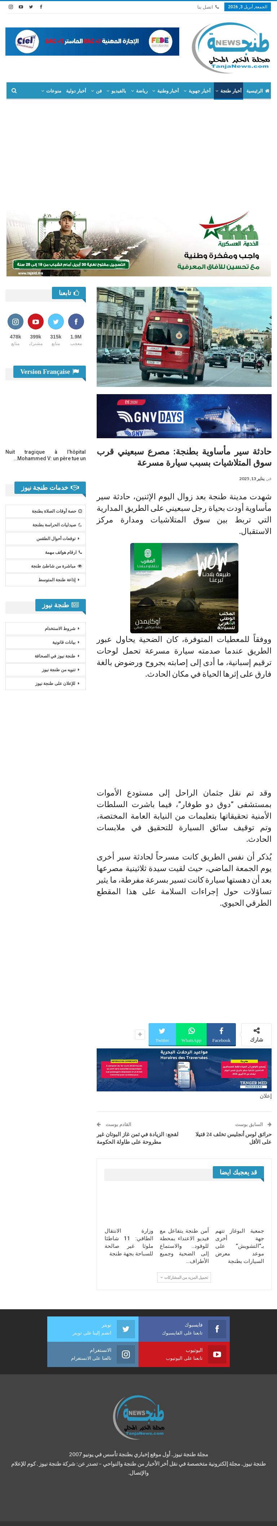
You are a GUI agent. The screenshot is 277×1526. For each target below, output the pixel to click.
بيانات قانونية (63, 642)
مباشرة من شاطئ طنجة (56, 566)
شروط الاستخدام (60, 628)
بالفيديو (118, 91)
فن (99, 91)
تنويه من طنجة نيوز (58, 669)
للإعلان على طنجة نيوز (55, 683)
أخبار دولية (76, 91)
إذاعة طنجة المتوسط (56, 579)
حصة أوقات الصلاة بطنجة (57, 511)
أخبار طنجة (230, 91)
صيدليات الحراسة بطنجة (57, 524)
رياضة (142, 91)
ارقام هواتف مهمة (63, 552)
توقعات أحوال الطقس (55, 538)
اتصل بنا (208, 7)
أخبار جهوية (200, 91)
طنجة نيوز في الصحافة (55, 656)
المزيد (55, 91)
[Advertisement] (138, 153)
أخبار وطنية (168, 91)
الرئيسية (257, 91)
